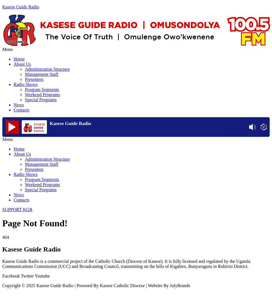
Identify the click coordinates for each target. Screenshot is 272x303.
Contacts (21, 110)
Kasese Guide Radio (20, 7)
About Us (22, 64)
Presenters (34, 79)
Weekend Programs (42, 94)
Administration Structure (47, 69)
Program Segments (42, 89)
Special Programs (40, 99)
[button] (136, 49)
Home (19, 59)
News (19, 104)
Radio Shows (26, 84)
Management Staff (41, 74)
